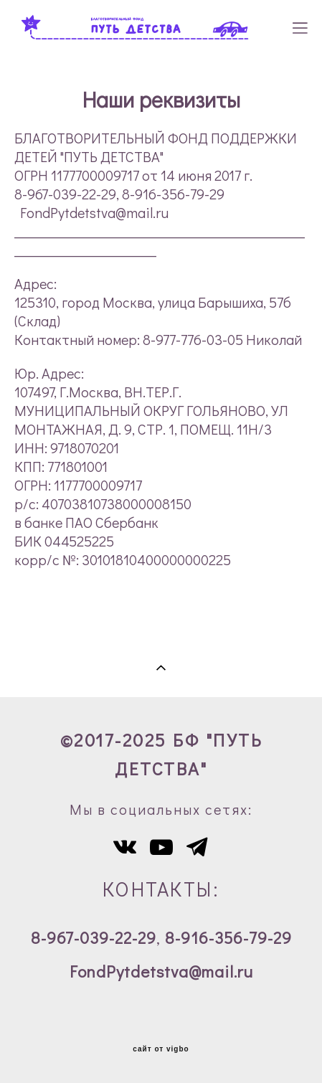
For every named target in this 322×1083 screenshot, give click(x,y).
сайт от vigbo (161, 1049)
